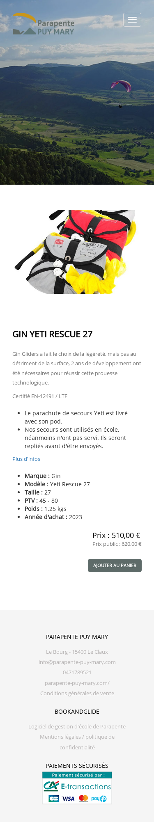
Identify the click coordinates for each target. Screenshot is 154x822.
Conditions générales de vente (77, 693)
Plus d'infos (26, 459)
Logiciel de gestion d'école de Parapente (77, 726)
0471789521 (77, 672)
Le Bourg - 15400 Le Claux (77, 651)
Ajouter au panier (114, 565)
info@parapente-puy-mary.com (77, 662)
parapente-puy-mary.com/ (77, 683)
